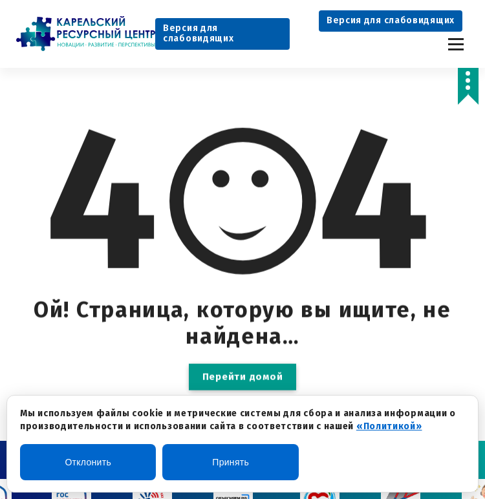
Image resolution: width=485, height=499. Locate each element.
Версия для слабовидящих (198, 34)
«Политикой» (389, 426)
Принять (230, 462)
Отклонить (88, 462)
